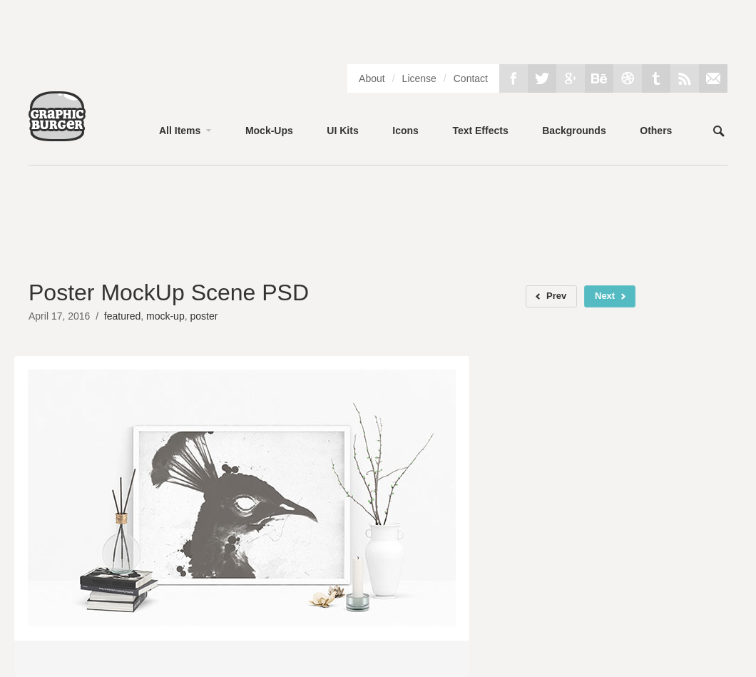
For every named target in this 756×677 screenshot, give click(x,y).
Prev (556, 295)
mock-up (165, 316)
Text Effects (480, 130)
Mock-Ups (269, 130)
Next (605, 295)
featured (122, 316)
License (419, 78)
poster (204, 316)
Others (656, 130)
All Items (179, 130)
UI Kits (342, 130)
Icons (405, 130)
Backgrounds (574, 130)
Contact (471, 78)
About (372, 78)
